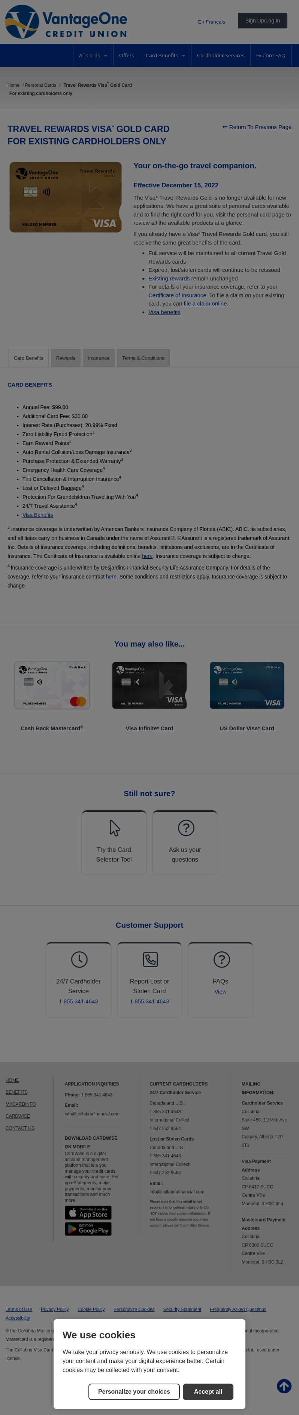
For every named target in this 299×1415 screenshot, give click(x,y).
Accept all (208, 1391)
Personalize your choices (134, 1391)
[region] (149, 1364)
